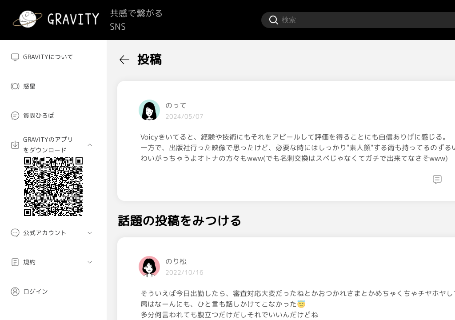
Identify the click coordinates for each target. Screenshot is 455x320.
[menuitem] (53, 56)
